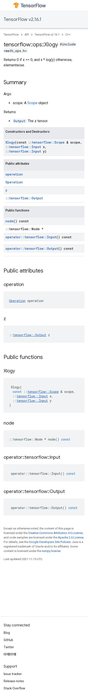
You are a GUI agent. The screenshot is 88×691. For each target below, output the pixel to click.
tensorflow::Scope (48, 142)
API (27, 34)
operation (14, 174)
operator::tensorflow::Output (31, 248)
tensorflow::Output (26, 198)
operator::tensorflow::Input (30, 237)
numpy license (51, 551)
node (9, 221)
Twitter (9, 647)
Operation (14, 182)
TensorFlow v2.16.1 (22, 19)
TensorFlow (11, 34)
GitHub (8, 640)
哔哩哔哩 (10, 654)
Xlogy (10, 142)
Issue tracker (13, 674)
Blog (7, 633)
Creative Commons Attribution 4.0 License (55, 533)
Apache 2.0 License (70, 537)
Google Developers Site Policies (50, 542)
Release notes (14, 681)
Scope (32, 103)
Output (19, 121)
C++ (67, 34)
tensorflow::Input (25, 147)
